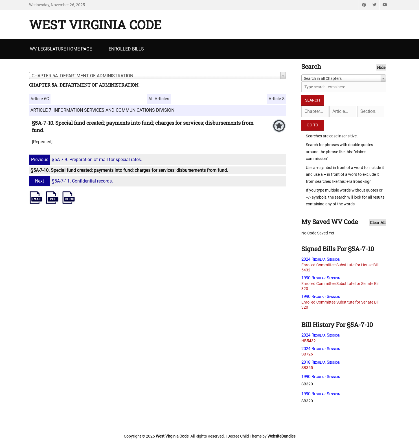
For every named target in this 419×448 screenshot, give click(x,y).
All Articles (158, 98)
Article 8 (276, 98)
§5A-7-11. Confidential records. (71, 181)
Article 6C (39, 98)
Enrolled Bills (126, 49)
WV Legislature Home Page (61, 49)
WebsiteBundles (281, 436)
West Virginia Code (95, 24)
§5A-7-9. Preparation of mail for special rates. (86, 159)
